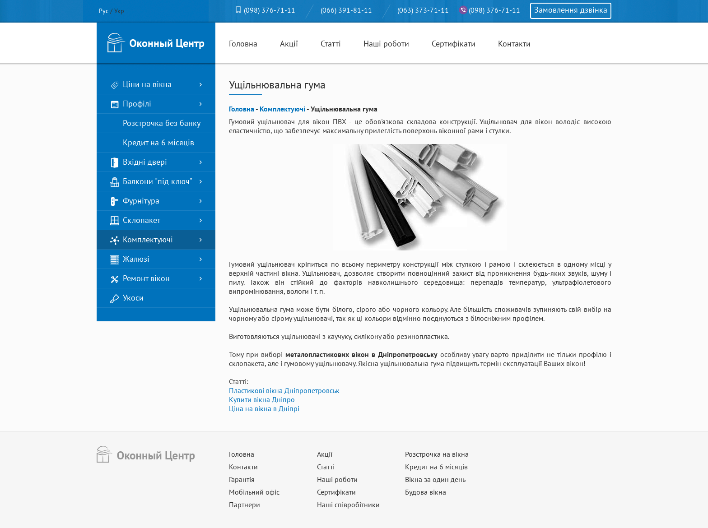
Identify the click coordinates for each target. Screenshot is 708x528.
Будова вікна (425, 491)
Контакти (514, 43)
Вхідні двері (138, 162)
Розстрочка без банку (155, 123)
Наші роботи (386, 43)
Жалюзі (129, 259)
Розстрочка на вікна (437, 454)
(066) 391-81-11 (346, 9)
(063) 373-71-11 (423, 9)
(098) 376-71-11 (269, 9)
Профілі (130, 104)
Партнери (244, 504)
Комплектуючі (141, 239)
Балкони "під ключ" (151, 181)
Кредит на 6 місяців (152, 142)
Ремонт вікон (140, 278)
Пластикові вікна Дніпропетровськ (284, 390)
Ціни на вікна (141, 84)
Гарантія (242, 479)
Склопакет (135, 220)
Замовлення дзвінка (570, 10)
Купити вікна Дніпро (262, 399)
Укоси (127, 298)
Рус (103, 11)
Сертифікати (453, 43)
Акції (289, 43)
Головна (243, 43)
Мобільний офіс (254, 491)
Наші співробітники (348, 504)
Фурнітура (134, 201)
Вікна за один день (435, 479)
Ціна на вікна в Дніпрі (264, 408)
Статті (331, 43)
